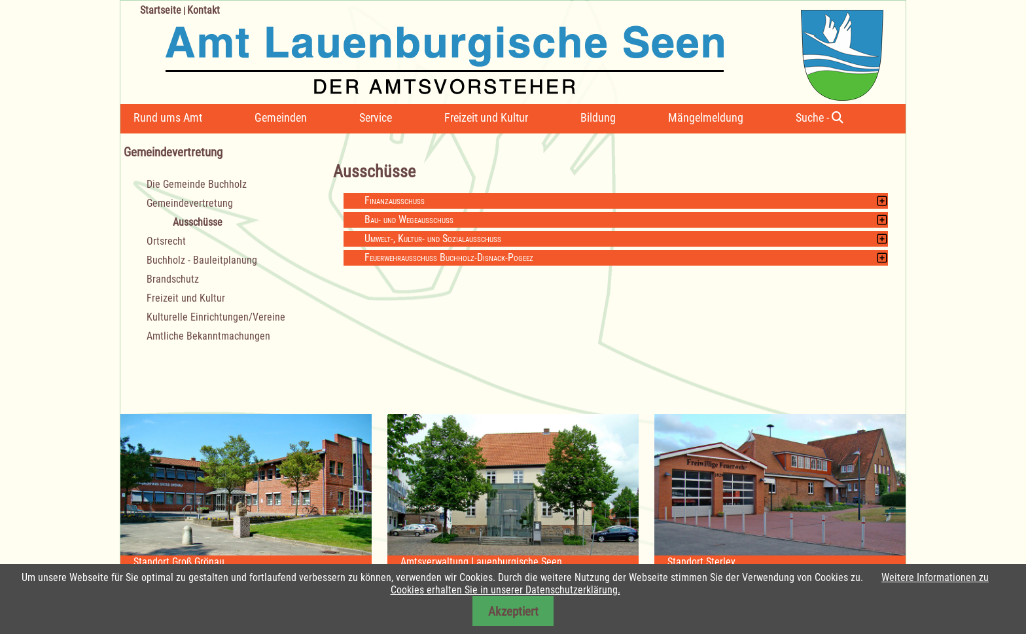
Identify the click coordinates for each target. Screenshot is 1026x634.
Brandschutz (173, 279)
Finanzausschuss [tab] (394, 200)
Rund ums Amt (167, 117)
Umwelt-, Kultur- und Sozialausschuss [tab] (432, 238)
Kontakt (203, 10)
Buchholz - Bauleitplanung (202, 260)
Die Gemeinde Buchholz (197, 184)
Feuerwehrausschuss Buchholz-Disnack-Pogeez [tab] (448, 257)
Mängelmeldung (705, 117)
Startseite (160, 10)
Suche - (819, 117)
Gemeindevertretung (190, 203)
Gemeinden (281, 117)
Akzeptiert (513, 611)
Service (375, 117)
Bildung (598, 117)
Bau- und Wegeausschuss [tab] (408, 219)
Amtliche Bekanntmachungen (208, 336)
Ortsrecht (166, 241)
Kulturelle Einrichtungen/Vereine (216, 317)
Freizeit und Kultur (486, 117)
